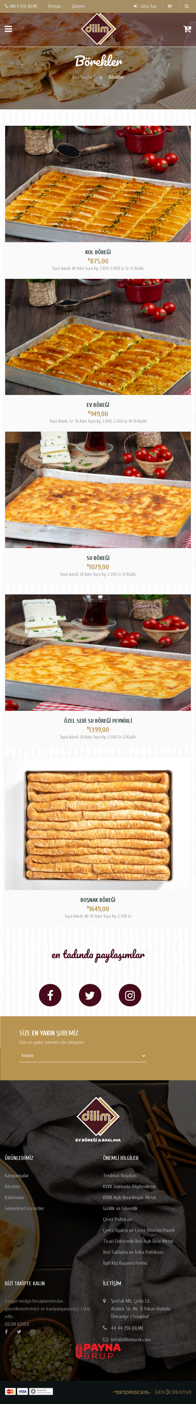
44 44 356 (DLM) (127, 1328)
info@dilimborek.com (131, 1340)
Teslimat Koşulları (119, 1176)
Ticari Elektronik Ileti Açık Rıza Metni (138, 1241)
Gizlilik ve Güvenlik (120, 1208)
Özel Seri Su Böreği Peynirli (98, 721)
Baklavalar (14, 1197)
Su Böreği (98, 558)
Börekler (13, 1186)
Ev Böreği (98, 405)
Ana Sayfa (82, 77)
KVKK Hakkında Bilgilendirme (129, 1186)
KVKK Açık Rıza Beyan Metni (129, 1197)
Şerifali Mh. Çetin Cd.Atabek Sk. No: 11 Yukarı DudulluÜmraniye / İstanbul (140, 1308)
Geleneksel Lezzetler (24, 1208)
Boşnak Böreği (98, 900)
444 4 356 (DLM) (21, 6)
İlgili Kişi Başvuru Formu (125, 1263)
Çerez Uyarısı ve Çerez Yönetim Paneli (138, 1230)
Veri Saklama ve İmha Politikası (133, 1252)
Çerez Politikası (117, 1219)
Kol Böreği (98, 252)
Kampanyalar (17, 1176)
